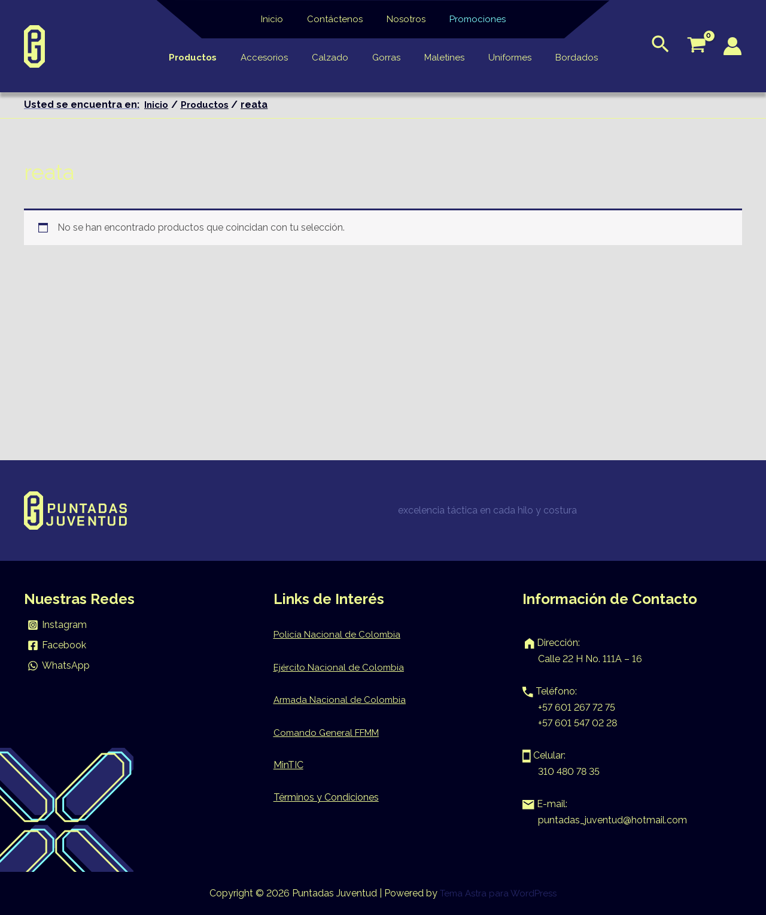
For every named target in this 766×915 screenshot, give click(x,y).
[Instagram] (57, 625)
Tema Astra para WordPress (498, 893)
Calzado (336, 57)
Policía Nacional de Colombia (338, 634)
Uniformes (497, 57)
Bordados (558, 57)
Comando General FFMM (329, 732)
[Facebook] (57, 645)
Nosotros (403, 19)
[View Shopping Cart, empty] (696, 46)
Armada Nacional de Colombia (341, 699)
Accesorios (276, 57)
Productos (211, 57)
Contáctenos (338, 19)
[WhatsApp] (59, 665)
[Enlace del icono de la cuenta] (732, 46)
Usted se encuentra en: (81, 104)
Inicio (281, 19)
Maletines (438, 57)
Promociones (468, 19)
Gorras (386, 57)
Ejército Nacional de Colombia (340, 667)
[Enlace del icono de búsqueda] (660, 46)
